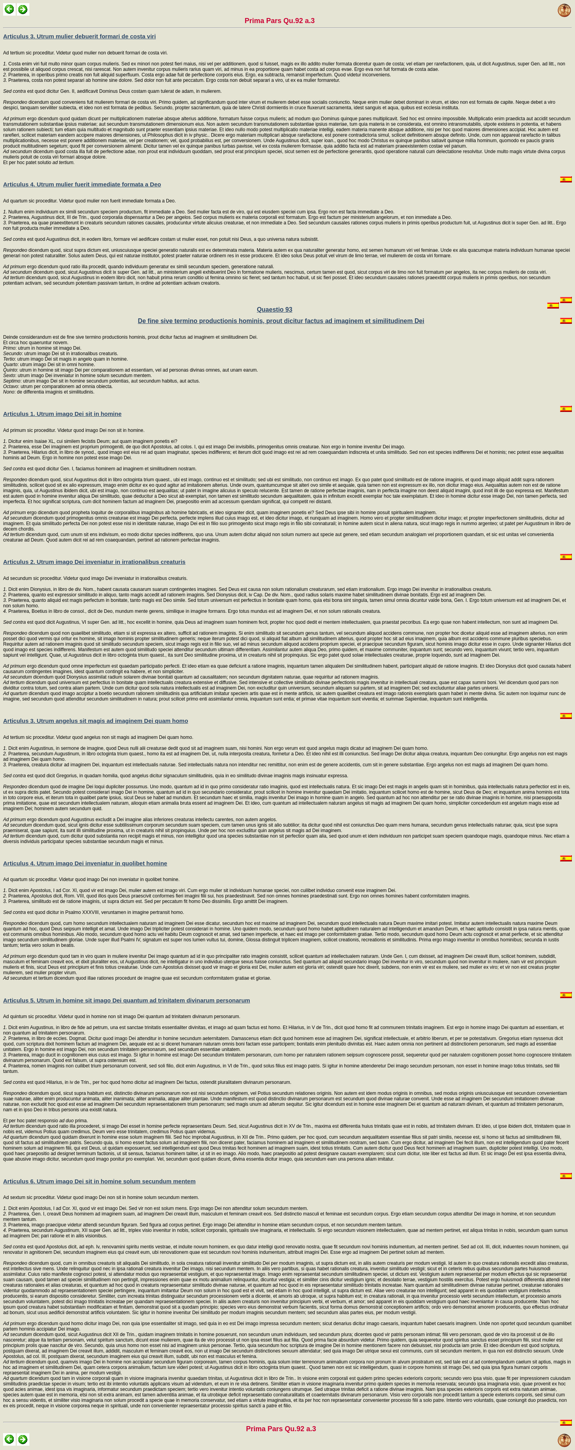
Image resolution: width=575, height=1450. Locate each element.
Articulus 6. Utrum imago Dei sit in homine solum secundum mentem (99, 1181)
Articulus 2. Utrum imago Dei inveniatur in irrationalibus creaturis (94, 561)
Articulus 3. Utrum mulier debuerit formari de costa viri (79, 36)
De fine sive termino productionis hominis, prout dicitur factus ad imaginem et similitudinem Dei (281, 321)
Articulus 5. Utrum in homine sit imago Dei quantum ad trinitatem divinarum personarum (126, 1000)
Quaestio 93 (274, 309)
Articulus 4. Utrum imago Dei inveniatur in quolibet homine (85, 863)
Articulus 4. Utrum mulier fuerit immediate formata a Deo (82, 184)
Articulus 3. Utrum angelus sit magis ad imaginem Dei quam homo (95, 720)
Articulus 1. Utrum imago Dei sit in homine (62, 413)
